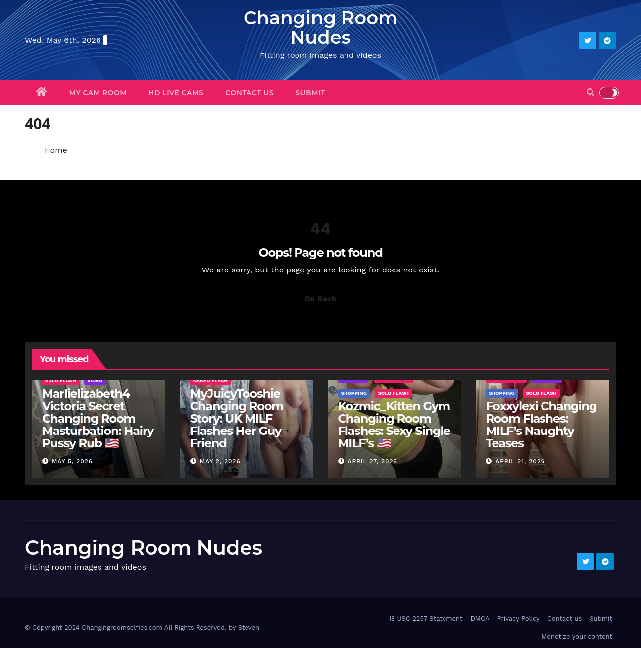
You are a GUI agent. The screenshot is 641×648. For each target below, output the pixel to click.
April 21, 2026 (520, 461)
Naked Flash (210, 380)
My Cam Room (98, 92)
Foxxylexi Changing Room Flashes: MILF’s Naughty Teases (541, 424)
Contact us (249, 92)
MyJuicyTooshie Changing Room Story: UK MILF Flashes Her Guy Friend (236, 418)
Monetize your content (577, 636)
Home (56, 150)
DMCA (479, 618)
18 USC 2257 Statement (426, 618)
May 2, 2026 (220, 461)
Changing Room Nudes (320, 27)
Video (94, 380)
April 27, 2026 (372, 461)
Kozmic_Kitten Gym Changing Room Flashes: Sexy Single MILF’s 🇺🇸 (394, 424)
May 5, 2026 (72, 461)
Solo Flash (60, 380)
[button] (590, 92)
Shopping (354, 393)
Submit (310, 92)
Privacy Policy (518, 618)
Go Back (320, 298)
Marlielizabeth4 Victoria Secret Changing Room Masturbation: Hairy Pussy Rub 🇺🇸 (97, 418)
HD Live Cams (175, 92)
